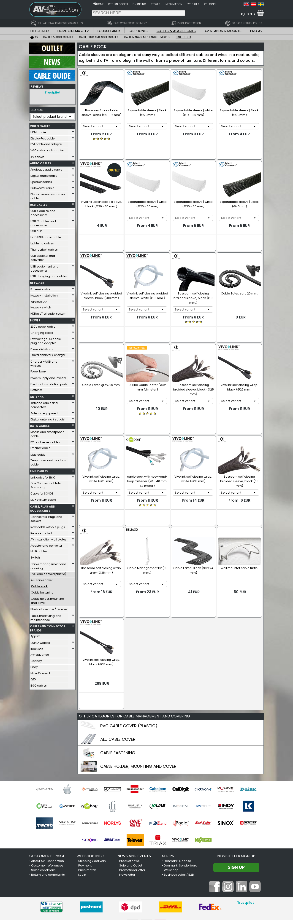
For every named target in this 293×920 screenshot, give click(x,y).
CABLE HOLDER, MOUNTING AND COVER (138, 716)
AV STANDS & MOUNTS (222, 30)
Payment (85, 815)
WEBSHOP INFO (90, 805)
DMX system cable (43, 498)
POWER (35, 319)
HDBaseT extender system (48, 312)
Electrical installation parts (49, 383)
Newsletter (127, 824)
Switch (35, 556)
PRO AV (256, 30)
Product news (129, 810)
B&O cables (38, 684)
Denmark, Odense (177, 810)
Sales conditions (43, 820)
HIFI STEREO (39, 30)
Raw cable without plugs (47, 526)
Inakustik (36, 648)
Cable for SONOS (42, 492)
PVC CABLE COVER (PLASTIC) (128, 675)
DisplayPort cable (42, 137)
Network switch (40, 306)
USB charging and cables (48, 275)
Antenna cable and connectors (44, 404)
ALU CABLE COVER (118, 689)
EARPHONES (138, 30)
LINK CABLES (39, 470)
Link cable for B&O (42, 476)
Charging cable (41, 332)
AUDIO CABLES (40, 162)
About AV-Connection (47, 810)
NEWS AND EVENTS (134, 805)
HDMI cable (38, 131)
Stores (155, 4)
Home (100, 4)
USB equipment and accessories (44, 267)
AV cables (37, 156)
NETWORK (37, 282)
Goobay (36, 660)
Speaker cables (41, 181)
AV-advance (39, 653)
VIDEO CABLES (40, 125)
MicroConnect (40, 672)
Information (173, 4)
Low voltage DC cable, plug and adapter (45, 340)
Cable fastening (42, 591)
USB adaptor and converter (42, 257)
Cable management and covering (48, 565)
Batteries (36, 389)
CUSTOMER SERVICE (47, 805)
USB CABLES (38, 204)
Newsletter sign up (236, 805)
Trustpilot (52, 92)
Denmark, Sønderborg (180, 815)
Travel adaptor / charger (47, 354)
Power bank (38, 370)
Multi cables (38, 550)
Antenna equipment (44, 412)
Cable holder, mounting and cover (47, 600)
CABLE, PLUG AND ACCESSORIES (42, 507)
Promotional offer (132, 820)
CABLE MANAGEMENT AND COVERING (156, 666)
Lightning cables (42, 242)
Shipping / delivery (92, 810)
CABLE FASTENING (117, 702)
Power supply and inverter (48, 377)
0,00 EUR (248, 14)
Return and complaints (48, 824)
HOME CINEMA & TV (73, 30)
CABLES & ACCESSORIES (176, 30)
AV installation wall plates (48, 538)
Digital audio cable (43, 175)
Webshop (171, 820)
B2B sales (193, 4)
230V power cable (42, 325)
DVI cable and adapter (46, 143)
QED (33, 678)
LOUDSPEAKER (109, 30)
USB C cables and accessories (43, 222)
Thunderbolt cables (44, 248)
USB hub (36, 230)
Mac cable (37, 453)
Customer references (47, 815)
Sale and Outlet (130, 815)
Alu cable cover (41, 579)
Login (212, 4)
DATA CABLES (40, 425)
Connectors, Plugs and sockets (46, 518)
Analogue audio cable (46, 168)
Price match (87, 820)
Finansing (139, 4)
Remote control (41, 532)
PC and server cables (45, 441)
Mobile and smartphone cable (47, 433)
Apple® (35, 635)
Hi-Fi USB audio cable (45, 236)
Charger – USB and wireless (43, 362)
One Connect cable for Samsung (46, 484)
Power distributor (41, 348)
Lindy (34, 666)
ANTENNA (37, 396)
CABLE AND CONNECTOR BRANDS (47, 627)
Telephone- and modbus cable (48, 461)
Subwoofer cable (42, 187)
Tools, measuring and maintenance (45, 617)
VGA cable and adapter (47, 149)
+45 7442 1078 (207, 891)
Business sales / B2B (179, 824)
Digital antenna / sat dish (48, 418)
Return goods (118, 4)
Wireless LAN (38, 300)
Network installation (44, 294)
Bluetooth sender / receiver (49, 608)
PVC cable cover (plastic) (48, 573)
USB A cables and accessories (42, 212)
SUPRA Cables (40, 642)
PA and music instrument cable (48, 195)
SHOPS (168, 805)
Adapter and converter (46, 544)
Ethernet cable (40, 288)
